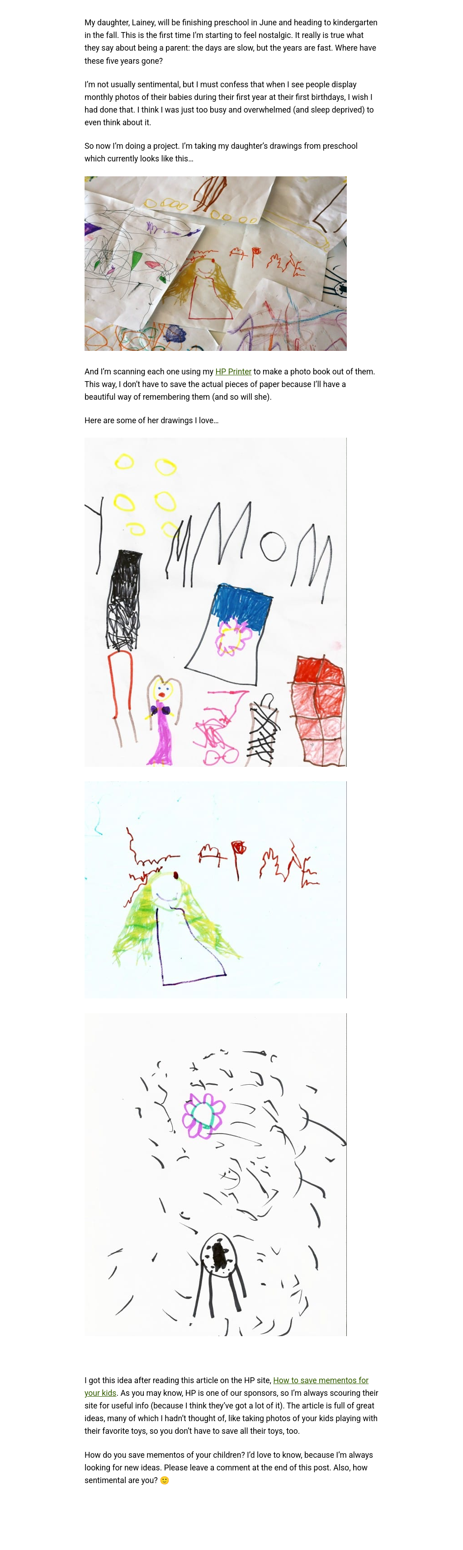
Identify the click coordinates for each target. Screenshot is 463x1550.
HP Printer (233, 371)
